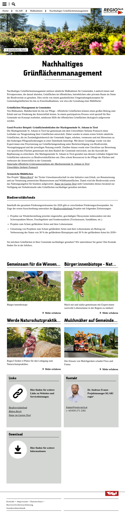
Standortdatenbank (15, 508)
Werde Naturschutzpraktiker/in (37, 320)
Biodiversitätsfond (18, 407)
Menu (4, 4)
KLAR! (19, 10)
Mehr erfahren (53, 313)
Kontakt (10, 501)
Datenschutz (36, 501)
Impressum (22, 501)
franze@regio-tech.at (76, 407)
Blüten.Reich (26, 177)
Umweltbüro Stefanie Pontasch (22, 167)
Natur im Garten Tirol (66, 183)
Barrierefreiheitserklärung (19, 505)
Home (5, 10)
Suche (13, 4)
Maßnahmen (36, 10)
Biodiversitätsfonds (63, 208)
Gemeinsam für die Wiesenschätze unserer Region (53, 264)
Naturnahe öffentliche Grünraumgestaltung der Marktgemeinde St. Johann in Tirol (48, 164)
